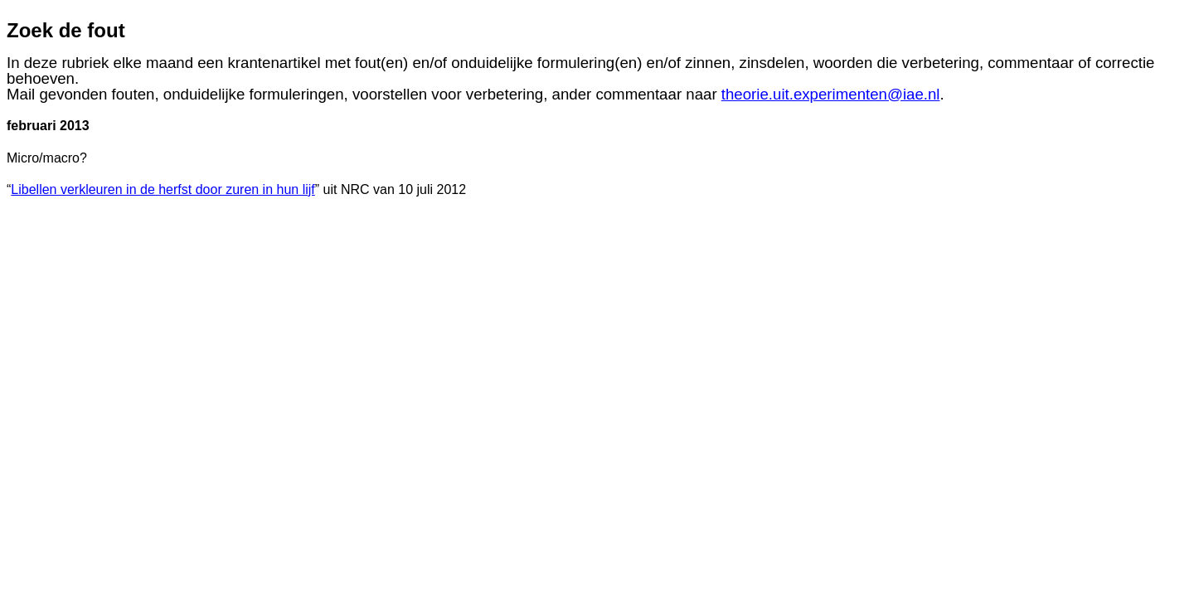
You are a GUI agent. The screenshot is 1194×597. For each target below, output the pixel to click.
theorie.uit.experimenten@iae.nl (830, 94)
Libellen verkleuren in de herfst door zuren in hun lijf (162, 189)
